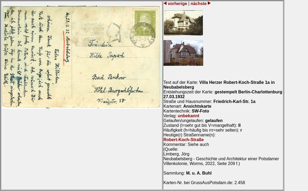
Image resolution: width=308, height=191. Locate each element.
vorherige (177, 3)
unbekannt (188, 116)
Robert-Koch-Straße (183, 139)
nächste (198, 3)
